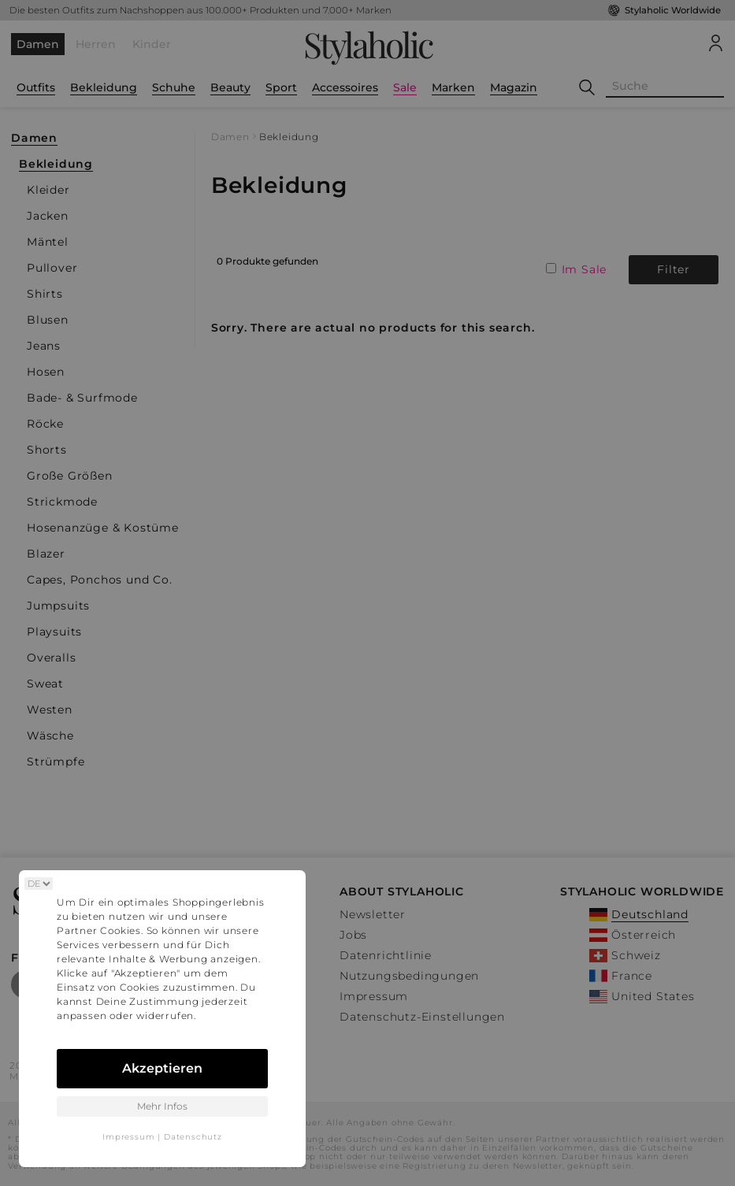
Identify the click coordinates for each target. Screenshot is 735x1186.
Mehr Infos (162, 1106)
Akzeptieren (162, 1068)
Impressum (128, 1137)
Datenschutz (193, 1137)
